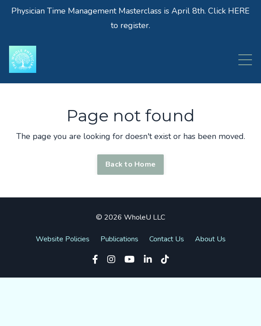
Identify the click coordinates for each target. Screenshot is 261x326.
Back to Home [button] (130, 164)
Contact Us (166, 239)
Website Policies (63, 239)
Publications (119, 239)
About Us (210, 239)
